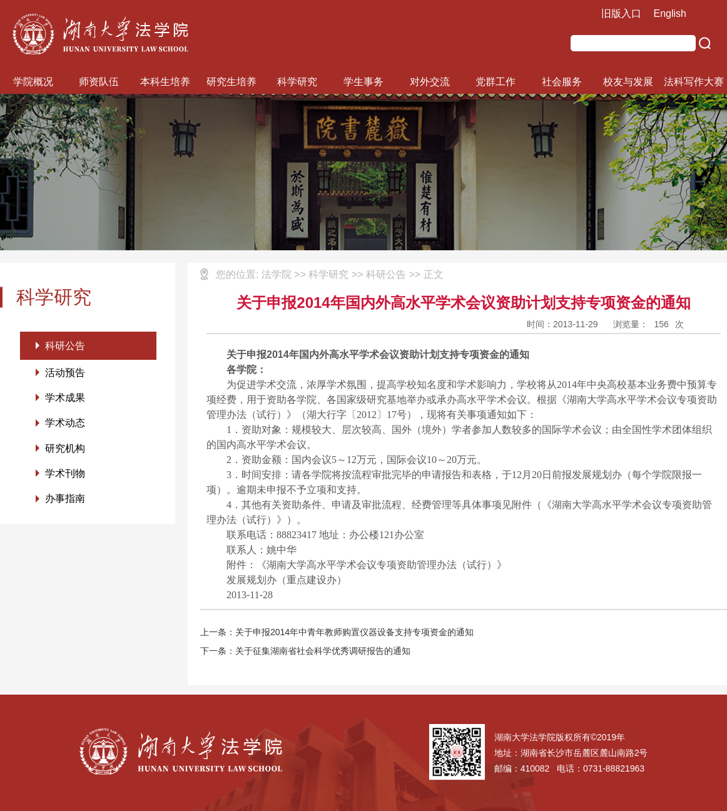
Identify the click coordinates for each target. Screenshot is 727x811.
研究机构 (65, 450)
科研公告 (65, 345)
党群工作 (495, 81)
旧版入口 (621, 13)
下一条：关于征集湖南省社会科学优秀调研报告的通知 (305, 651)
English (670, 13)
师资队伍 (99, 81)
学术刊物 (65, 476)
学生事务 (363, 81)
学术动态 (65, 424)
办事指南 (65, 501)
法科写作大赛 (694, 81)
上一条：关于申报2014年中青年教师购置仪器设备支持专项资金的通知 (337, 632)
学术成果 (65, 399)
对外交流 (430, 81)
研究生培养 (231, 81)
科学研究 (297, 81)
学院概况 (33, 81)
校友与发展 (628, 81)
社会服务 (562, 81)
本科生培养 (165, 81)
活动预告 (65, 373)
